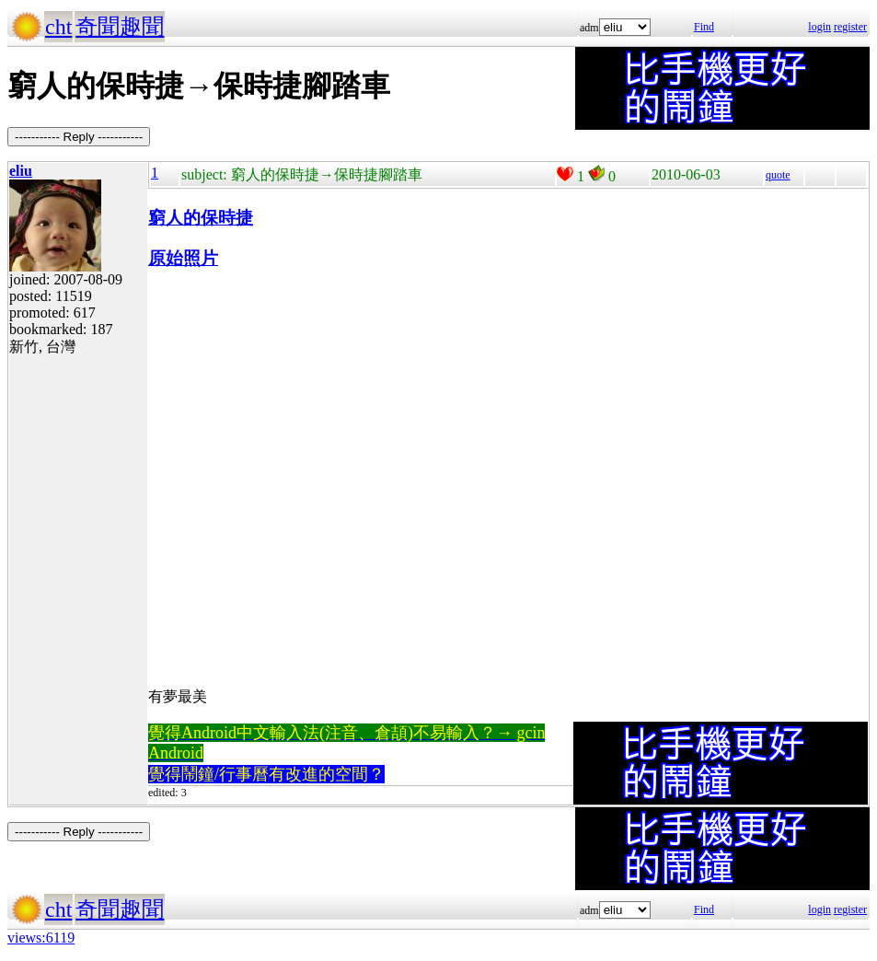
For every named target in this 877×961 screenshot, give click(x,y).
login (819, 26)
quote (778, 174)
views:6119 (41, 937)
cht (58, 27)
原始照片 (183, 258)
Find (704, 26)
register (850, 26)
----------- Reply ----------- (79, 137)
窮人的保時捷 (200, 217)
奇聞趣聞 (119, 27)
